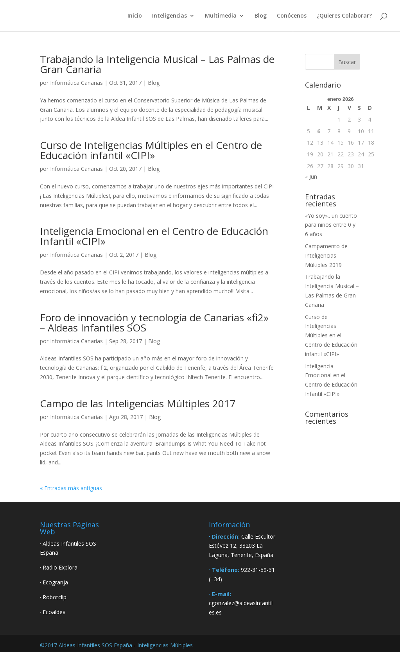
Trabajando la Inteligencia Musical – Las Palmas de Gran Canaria (157, 64)
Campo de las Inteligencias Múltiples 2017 (138, 403)
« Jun (311, 176)
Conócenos (292, 16)
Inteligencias (169, 16)
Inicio (134, 16)
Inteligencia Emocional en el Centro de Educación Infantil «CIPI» (154, 236)
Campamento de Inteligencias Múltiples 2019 (326, 255)
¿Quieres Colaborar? (344, 16)
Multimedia (221, 16)
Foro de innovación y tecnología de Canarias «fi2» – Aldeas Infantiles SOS (154, 322)
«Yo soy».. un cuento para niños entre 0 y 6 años (331, 225)
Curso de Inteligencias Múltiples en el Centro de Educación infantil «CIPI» (151, 150)
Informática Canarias (76, 82)
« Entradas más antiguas (71, 488)
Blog (261, 16)
